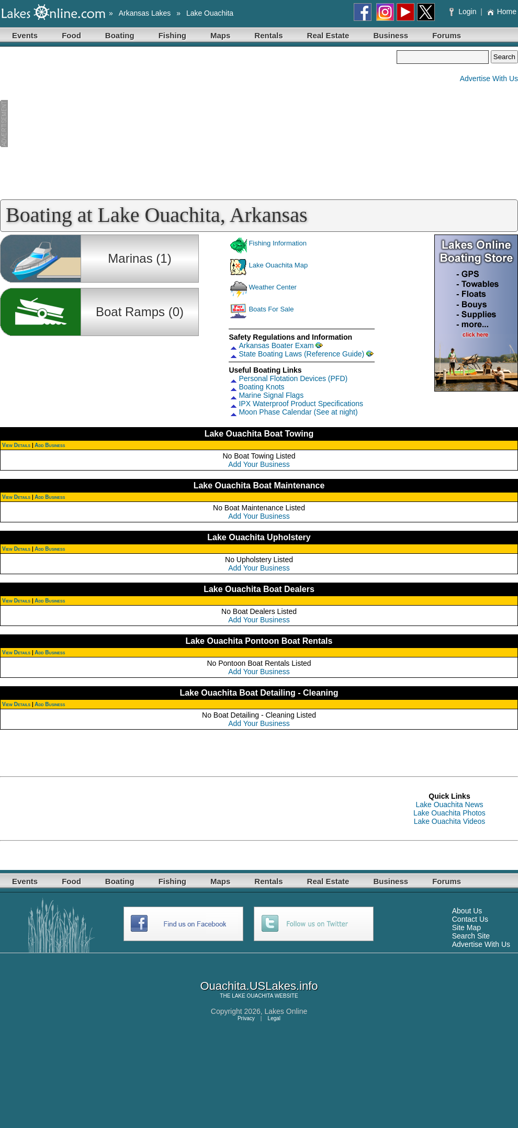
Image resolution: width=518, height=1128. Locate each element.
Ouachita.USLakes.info (259, 985)
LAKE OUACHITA (252, 996)
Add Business (50, 445)
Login (463, 11)
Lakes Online (286, 1011)
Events (25, 35)
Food (71, 35)
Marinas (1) (139, 258)
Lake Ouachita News (449, 804)
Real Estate (328, 35)
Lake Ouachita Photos (449, 813)
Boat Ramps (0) (140, 312)
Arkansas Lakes (145, 13)
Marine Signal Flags (271, 395)
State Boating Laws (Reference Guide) (301, 354)
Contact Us (470, 919)
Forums (446, 35)
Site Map (466, 927)
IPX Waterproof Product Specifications (301, 403)
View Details (16, 445)
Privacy (246, 1018)
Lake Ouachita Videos (450, 821)
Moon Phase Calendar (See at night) (298, 412)
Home (501, 11)
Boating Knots (261, 387)
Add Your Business (259, 464)
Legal (274, 1018)
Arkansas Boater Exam (276, 345)
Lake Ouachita (209, 13)
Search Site (471, 936)
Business (390, 35)
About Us (467, 911)
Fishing (172, 35)
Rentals (268, 35)
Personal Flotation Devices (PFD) (293, 378)
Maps (220, 35)
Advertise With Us (489, 78)
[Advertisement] (198, 123)
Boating (119, 35)
